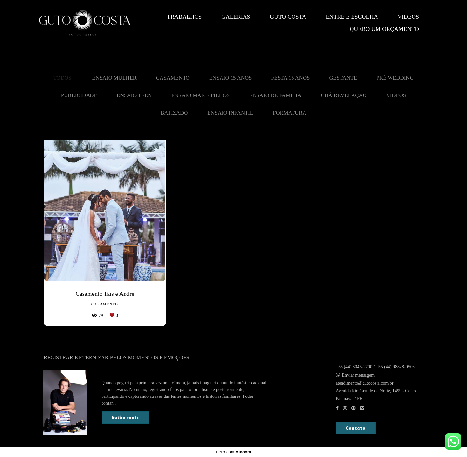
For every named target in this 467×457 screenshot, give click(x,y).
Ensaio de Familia (275, 95)
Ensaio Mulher (114, 78)
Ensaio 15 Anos (230, 78)
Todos (62, 78)
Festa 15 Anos (290, 78)
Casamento (173, 78)
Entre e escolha (352, 17)
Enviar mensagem (358, 375)
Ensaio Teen (134, 95)
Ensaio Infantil (230, 113)
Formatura (289, 113)
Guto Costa (288, 17)
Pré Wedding (395, 78)
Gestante (343, 78)
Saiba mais (125, 417)
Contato (355, 428)
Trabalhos (184, 17)
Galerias (236, 17)
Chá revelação (343, 95)
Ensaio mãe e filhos (200, 95)
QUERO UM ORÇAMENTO (384, 29)
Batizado (174, 113)
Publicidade (79, 95)
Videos (408, 17)
